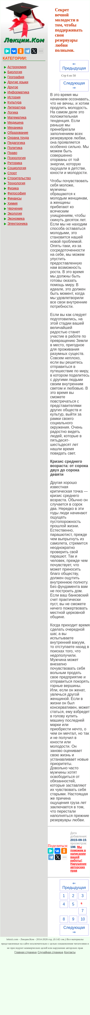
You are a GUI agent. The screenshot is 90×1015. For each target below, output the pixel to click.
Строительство (19, 178)
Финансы (14, 198)
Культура (14, 102)
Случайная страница (50, 952)
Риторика (14, 163)
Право (12, 153)
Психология (16, 158)
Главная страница (25, 952)
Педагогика (16, 143)
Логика (12, 112)
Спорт (12, 173)
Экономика (15, 218)
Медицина (15, 122)
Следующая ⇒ (74, 85)
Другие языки (17, 82)
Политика (14, 148)
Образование (17, 133)
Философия (16, 193)
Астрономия (16, 67)
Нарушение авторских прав (78, 867)
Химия (12, 203)
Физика (13, 188)
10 (83, 919)
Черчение (15, 208)
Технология (16, 183)
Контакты (70, 952)
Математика (16, 117)
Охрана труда (18, 138)
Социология (16, 168)
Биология (14, 72)
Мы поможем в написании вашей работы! (78, 853)
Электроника (17, 223)
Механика (15, 127)
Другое (12, 87)
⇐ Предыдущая (74, 66)
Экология (14, 213)
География (15, 77)
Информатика (18, 92)
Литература (16, 107)
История (13, 97)
